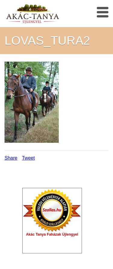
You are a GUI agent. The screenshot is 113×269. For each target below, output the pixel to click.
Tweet (28, 157)
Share (11, 157)
